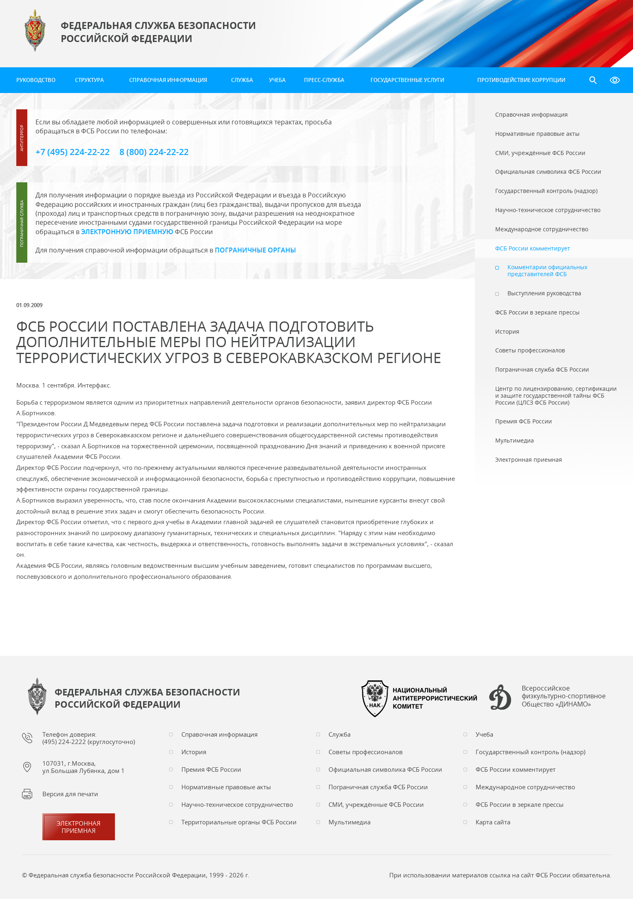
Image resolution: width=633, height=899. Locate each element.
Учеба (277, 80)
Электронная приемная (79, 827)
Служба (242, 80)
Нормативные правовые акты (226, 787)
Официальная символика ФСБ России (385, 769)
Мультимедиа (350, 822)
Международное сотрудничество (525, 787)
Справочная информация (168, 80)
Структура (89, 80)
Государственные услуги (407, 80)
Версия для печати (70, 794)
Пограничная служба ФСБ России (378, 787)
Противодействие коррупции (521, 80)
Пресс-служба (324, 80)
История (193, 752)
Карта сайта (493, 822)
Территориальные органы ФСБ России (239, 822)
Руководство (35, 80)
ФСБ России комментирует (516, 769)
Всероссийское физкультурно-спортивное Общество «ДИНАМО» (564, 696)
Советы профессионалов (366, 752)
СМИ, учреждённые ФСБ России (376, 804)
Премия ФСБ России (211, 769)
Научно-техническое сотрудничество (237, 804)
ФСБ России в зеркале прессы (520, 804)
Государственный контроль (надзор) (530, 752)
